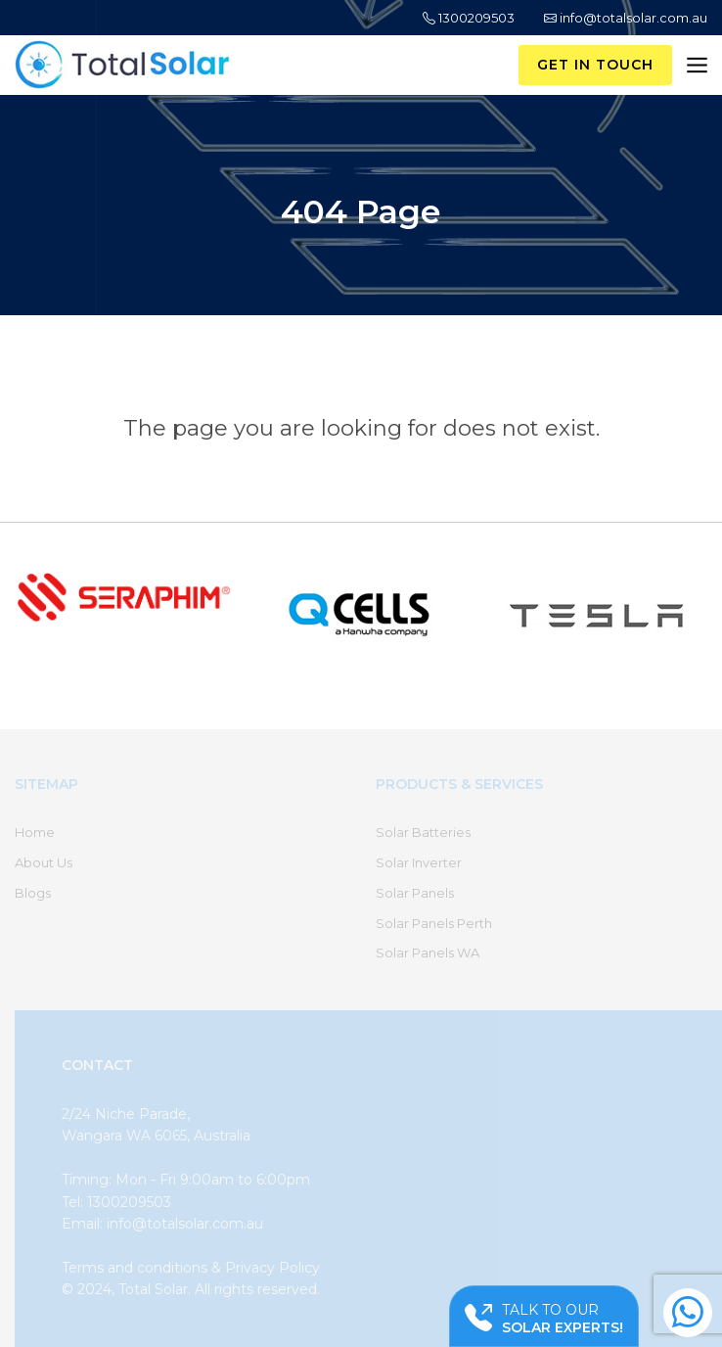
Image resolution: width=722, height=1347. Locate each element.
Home (35, 832)
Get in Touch (595, 64)
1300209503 (469, 17)
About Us (43, 862)
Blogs (33, 893)
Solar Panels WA (427, 952)
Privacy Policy (272, 1268)
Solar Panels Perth (434, 923)
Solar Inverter (419, 862)
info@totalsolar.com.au (625, 17)
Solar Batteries (423, 832)
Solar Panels (415, 893)
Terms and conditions (134, 1268)
